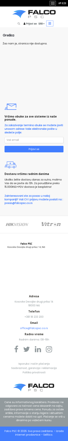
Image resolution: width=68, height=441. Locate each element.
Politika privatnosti (34, 372)
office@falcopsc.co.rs (34, 328)
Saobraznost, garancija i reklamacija (34, 368)
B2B (64, 3)
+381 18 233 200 (34, 317)
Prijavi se (31, 23)
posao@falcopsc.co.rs (18, 203)
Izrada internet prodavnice (39, 432)
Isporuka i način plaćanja (34, 364)
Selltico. (48, 434)
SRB (41, 23)
